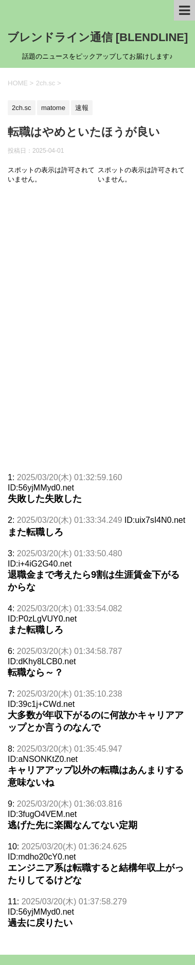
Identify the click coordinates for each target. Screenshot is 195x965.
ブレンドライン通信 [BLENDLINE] (97, 37)
